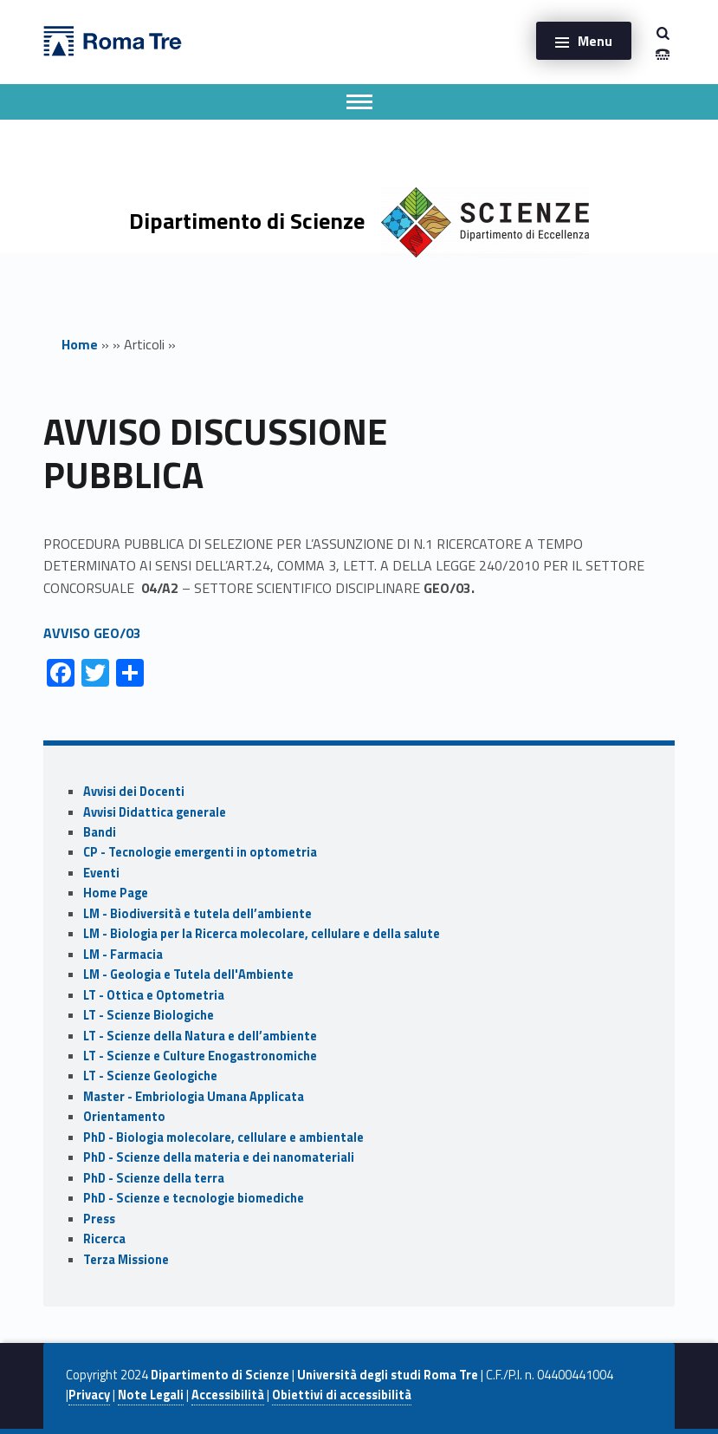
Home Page (115, 893)
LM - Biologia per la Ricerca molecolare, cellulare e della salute (261, 933)
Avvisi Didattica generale (154, 812)
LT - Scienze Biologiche (148, 1015)
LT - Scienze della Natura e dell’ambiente (200, 1036)
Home (79, 344)
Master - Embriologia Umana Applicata (193, 1096)
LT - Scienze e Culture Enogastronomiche (200, 1056)
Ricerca (104, 1238)
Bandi (99, 832)
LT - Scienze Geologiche (150, 1075)
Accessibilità (227, 1395)
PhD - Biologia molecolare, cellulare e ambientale (223, 1137)
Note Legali (151, 1395)
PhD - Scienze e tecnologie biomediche (193, 1198)
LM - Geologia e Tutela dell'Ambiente (188, 974)
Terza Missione (126, 1259)
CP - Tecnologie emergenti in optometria (200, 852)
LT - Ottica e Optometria (153, 995)
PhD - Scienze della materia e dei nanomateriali (218, 1157)
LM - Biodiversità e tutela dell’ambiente (197, 913)
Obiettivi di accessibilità (341, 1395)
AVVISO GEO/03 (92, 632)
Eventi (101, 873)
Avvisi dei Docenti (133, 791)
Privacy (89, 1395)
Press (99, 1219)
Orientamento (124, 1116)
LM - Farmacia (123, 954)
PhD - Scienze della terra (153, 1178)
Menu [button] (595, 40)
